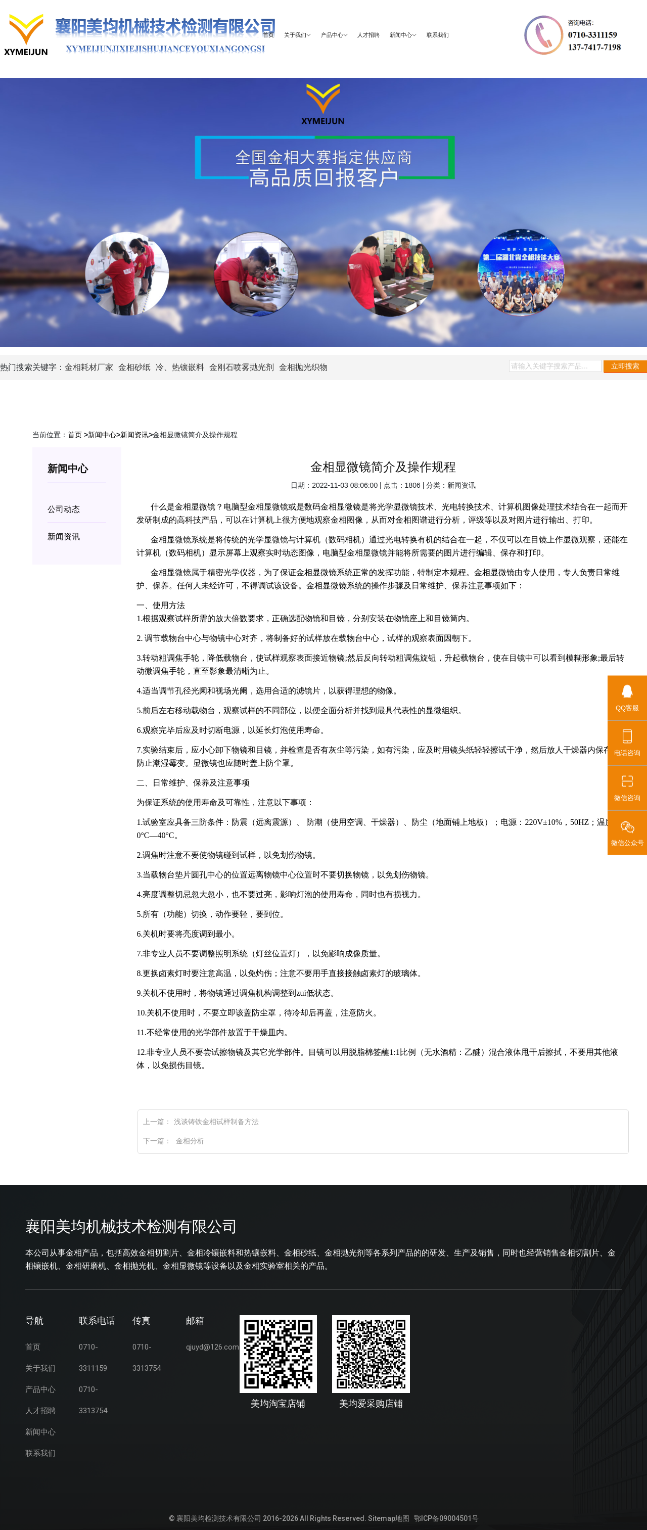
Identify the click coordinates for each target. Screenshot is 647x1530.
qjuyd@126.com (212, 1347)
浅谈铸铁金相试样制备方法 (216, 1122)
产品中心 (334, 35)
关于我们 (297, 35)
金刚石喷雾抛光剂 (241, 367)
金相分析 (189, 1141)
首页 (268, 35)
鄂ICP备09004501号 (446, 1518)
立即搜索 (625, 366)
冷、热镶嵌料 (180, 367)
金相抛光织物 (303, 367)
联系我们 (438, 35)
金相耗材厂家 (89, 367)
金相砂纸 (134, 367)
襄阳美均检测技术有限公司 (218, 1518)
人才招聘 (368, 35)
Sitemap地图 (388, 1518)
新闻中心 (403, 35)
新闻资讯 (134, 435)
